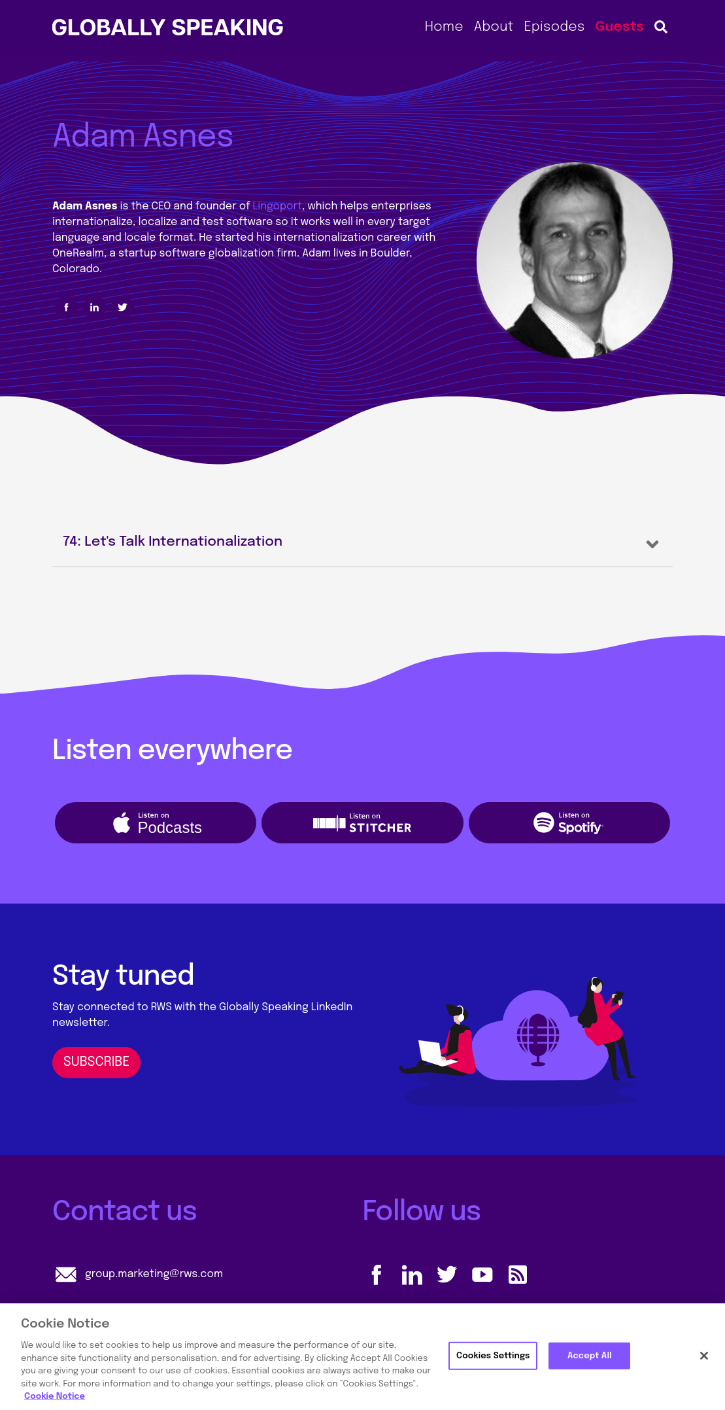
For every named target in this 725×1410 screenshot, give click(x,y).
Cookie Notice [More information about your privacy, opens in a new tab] (54, 1396)
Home (444, 27)
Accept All (589, 1355)
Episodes (554, 27)
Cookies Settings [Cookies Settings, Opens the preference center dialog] (493, 1355)
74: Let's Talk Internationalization (172, 542)
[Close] (704, 1355)
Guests (619, 27)
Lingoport (278, 206)
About (494, 27)
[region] (362, 1356)
